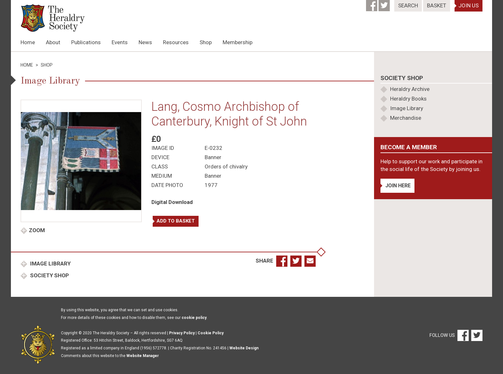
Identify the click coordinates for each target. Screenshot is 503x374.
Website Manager (142, 356)
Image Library (50, 263)
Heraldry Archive (410, 89)
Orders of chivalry (226, 166)
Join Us (468, 5)
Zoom (37, 230)
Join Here (398, 186)
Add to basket (176, 221)
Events (120, 42)
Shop (206, 42)
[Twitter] (385, 3)
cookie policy (194, 317)
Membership (237, 42)
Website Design (244, 348)
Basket (436, 5)
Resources (176, 42)
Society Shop (49, 275)
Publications (86, 42)
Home (28, 42)
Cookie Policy (211, 333)
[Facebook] (372, 3)
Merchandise (405, 118)
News (145, 42)
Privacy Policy (182, 333)
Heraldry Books (408, 98)
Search (408, 5)
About (53, 42)
